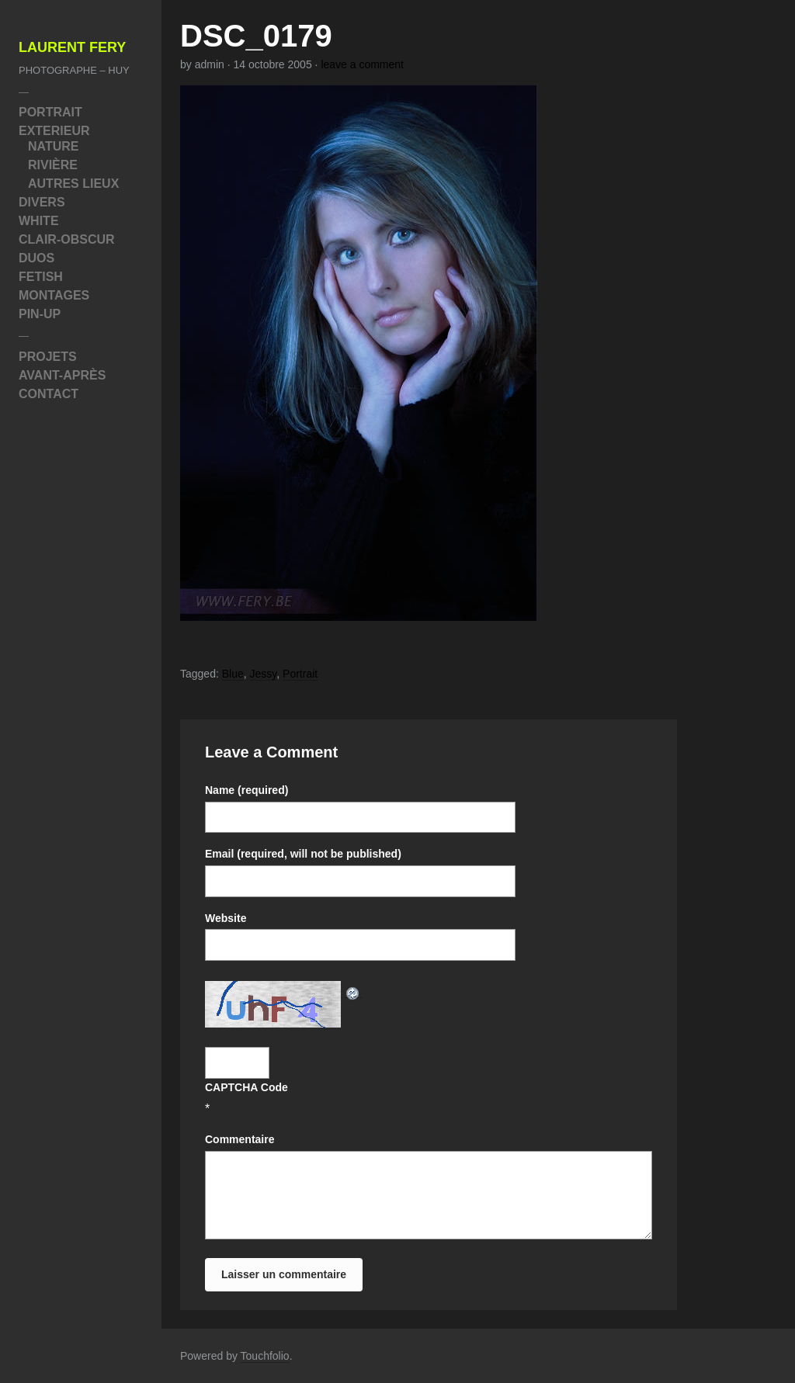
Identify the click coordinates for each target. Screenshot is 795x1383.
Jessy (263, 673)
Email (303, 853)
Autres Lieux (73, 183)
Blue (233, 673)
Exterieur (54, 130)
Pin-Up (40, 314)
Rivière (53, 165)
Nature (53, 146)
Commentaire (239, 1139)
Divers (42, 202)
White (39, 220)
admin (209, 64)
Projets (48, 356)
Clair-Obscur (67, 239)
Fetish (41, 276)
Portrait (50, 112)
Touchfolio (265, 1356)
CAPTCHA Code (246, 1087)
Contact (48, 393)
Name (246, 790)
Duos (36, 258)
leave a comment (362, 64)
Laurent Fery (72, 47)
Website (225, 918)
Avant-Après (62, 375)
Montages (54, 295)
